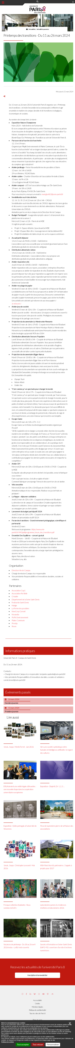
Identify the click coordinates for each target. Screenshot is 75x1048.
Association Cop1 (18, 591)
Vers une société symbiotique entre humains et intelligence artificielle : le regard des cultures (56, 750)
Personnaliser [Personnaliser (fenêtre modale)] (53, 1045)
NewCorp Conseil (18, 611)
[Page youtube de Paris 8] (43, 994)
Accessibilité (37, 1000)
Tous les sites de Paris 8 (38, 1013)
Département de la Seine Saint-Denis (25, 600)
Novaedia (15, 614)
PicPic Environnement (20, 617)
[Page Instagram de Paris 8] (22, 994)
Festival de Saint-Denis (20, 602)
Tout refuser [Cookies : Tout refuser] (38, 1045)
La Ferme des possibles (20, 608)
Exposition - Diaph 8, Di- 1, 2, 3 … (52, 786)
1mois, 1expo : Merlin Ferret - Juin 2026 (19, 747)
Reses (14, 626)
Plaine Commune (18, 620)
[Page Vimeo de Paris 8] (30, 994)
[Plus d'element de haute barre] (73, 2)
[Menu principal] (3, 2)
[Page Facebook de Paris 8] (26, 994)
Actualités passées (43, 29)
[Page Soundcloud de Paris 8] (52, 994)
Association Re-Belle (19, 593)
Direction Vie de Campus (21, 570)
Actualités (32, 29)
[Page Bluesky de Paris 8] (35, 994)
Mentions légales (37, 1007)
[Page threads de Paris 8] (39, 994)
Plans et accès (37, 1020)
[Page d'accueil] (27, 29)
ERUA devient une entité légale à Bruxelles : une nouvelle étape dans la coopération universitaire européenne (20, 789)
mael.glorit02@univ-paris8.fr (52, 194)
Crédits (37, 1004)
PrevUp (14, 623)
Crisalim (15, 596)
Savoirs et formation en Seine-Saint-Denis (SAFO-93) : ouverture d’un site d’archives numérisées (56, 947)
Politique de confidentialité (37, 1010)
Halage (14, 605)
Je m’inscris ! (16, 304)
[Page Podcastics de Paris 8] (48, 994)
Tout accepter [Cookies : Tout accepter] (23, 1045)
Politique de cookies (7, 1042)
